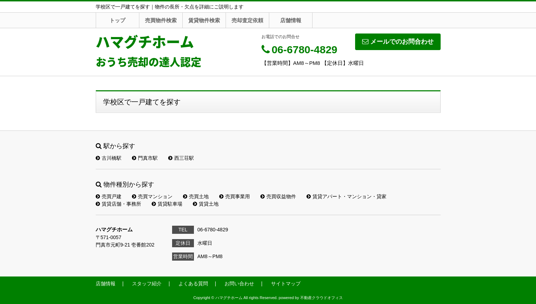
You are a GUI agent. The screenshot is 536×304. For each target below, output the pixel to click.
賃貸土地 (206, 204)
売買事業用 (234, 196)
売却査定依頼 (247, 20)
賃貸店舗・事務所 (118, 204)
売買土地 (196, 196)
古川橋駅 (108, 158)
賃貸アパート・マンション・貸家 (346, 196)
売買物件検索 (161, 20)
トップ (117, 20)
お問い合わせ (239, 283)
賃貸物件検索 (204, 20)
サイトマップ (286, 283)
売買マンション (152, 196)
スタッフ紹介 (147, 283)
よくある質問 (193, 283)
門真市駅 (145, 158)
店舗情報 (290, 20)
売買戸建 (108, 196)
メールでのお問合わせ (398, 41)
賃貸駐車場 (167, 204)
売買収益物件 (278, 196)
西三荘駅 (181, 158)
